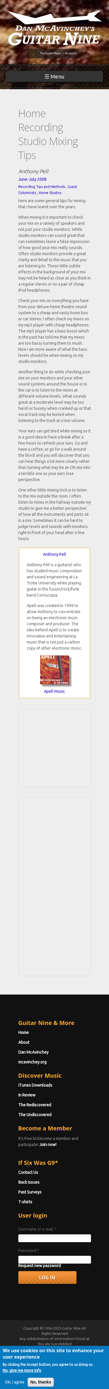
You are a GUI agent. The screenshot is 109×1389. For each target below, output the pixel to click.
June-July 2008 (32, 179)
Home (23, 1032)
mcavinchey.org (32, 1062)
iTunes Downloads (35, 1085)
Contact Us (28, 1172)
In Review (26, 1095)
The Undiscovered (34, 1114)
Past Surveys (30, 1192)
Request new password (39, 1265)
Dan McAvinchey (33, 1052)
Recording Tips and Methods (41, 187)
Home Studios (50, 193)
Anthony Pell (54, 554)
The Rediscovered (34, 1105)
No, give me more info (22, 1375)
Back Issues (29, 1182)
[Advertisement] (56, 747)
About (23, 1042)
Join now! (47, 1144)
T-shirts (25, 1202)
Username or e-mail (37, 1229)
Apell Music (54, 691)
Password (28, 1250)
